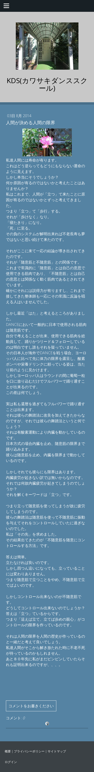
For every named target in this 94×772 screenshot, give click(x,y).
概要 (8, 751)
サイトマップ (57, 751)
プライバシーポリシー (29, 751)
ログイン (11, 762)
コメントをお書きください (31, 705)
